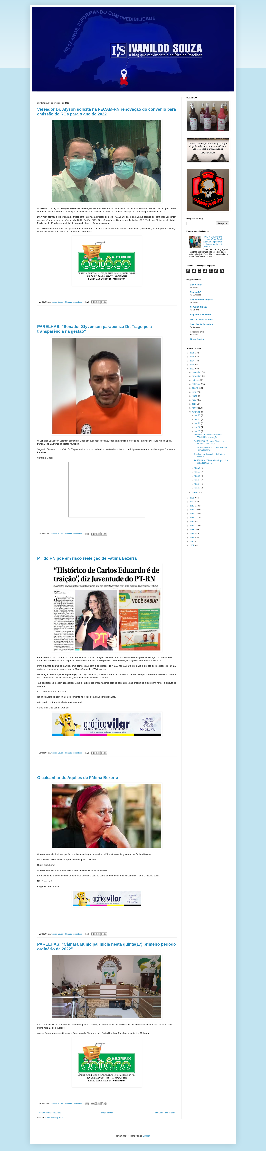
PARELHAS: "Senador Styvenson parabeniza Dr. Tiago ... (209, 442)
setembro (196, 384)
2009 (192, 545)
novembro (197, 376)
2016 (192, 518)
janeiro (195, 493)
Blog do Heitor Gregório (201, 300)
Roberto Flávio (197, 332)
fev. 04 (197, 484)
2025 (192, 357)
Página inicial (107, 1113)
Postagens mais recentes (49, 1113)
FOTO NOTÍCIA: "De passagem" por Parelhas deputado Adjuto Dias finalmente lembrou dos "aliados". (214, 242)
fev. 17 (197, 431)
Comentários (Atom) (54, 1117)
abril (194, 404)
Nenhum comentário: (74, 302)
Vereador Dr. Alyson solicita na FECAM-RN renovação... (208, 436)
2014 (192, 525)
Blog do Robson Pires (200, 314)
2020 (192, 502)
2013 (192, 529)
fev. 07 (197, 480)
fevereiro (196, 412)
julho (194, 392)
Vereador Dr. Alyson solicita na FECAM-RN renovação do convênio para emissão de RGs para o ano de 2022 (106, 111)
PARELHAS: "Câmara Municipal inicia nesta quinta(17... (211, 461)
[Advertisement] (106, 315)
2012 (192, 533)
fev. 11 (197, 472)
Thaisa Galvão (197, 339)
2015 (192, 521)
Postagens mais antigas (164, 1113)
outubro (196, 380)
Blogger (146, 1136)
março (195, 408)
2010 (192, 541)
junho (195, 396)
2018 (192, 510)
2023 (192, 364)
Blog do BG (195, 292)
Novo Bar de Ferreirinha (201, 324)
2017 (192, 513)
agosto (195, 388)
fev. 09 (197, 476)
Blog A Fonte (196, 285)
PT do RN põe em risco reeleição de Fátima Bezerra (87, 558)
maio (194, 400)
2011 (192, 537)
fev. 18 (197, 427)
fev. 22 (197, 423)
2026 (192, 353)
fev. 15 (197, 468)
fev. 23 (197, 419)
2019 (192, 506)
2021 (192, 498)
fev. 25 (197, 415)
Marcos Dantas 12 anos (201, 319)
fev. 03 (197, 488)
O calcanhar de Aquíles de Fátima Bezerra (77, 777)
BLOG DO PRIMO (198, 307)
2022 (192, 369)
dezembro (197, 372)
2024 (192, 361)
